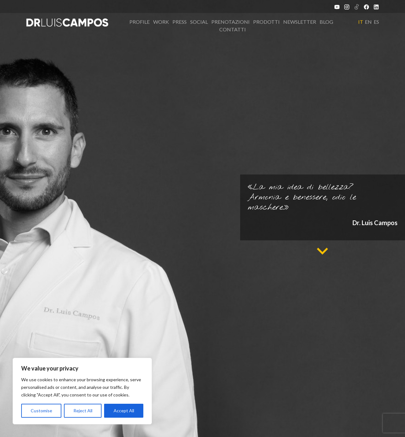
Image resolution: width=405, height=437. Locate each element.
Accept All (124, 410)
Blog (326, 22)
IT (360, 22)
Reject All (82, 410)
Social (199, 22)
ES (376, 22)
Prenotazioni (230, 22)
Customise (41, 410)
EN (368, 22)
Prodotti (266, 22)
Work (161, 22)
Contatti (232, 29)
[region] (82, 391)
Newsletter (299, 22)
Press (179, 22)
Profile (139, 22)
